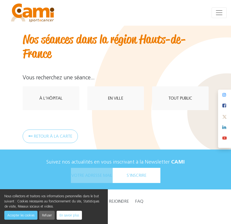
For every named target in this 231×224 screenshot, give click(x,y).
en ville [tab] (115, 98)
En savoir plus (69, 215)
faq (139, 201)
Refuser (47, 215)
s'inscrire (136, 175)
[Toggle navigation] (219, 12)
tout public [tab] (180, 98)
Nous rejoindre (113, 201)
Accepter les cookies (21, 215)
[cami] (32, 12)
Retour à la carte (50, 136)
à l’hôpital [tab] (51, 98)
